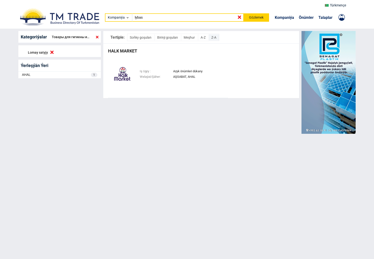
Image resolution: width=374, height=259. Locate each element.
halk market (122, 50)
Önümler (306, 17)
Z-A (213, 37)
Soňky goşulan (141, 37)
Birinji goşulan (168, 37)
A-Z (203, 37)
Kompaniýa (284, 17)
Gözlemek (256, 17)
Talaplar (325, 17)
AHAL (59, 75)
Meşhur (190, 37)
